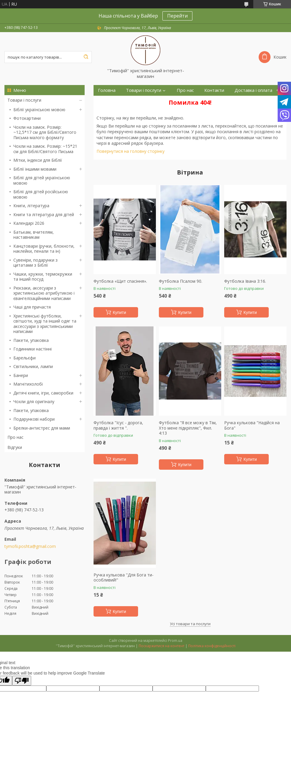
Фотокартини (27, 118)
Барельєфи (24, 358)
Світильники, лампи (33, 366)
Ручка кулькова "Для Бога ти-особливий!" (124, 577)
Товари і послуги (24, 100)
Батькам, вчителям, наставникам (33, 234)
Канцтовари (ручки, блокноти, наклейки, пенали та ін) (44, 248)
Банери (20, 375)
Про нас (15, 437)
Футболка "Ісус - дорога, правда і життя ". (118, 425)
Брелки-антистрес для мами (41, 428)
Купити (119, 312)
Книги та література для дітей (43, 214)
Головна (107, 90)
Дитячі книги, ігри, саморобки (43, 393)
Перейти (177, 15)
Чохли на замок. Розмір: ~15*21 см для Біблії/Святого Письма (45, 148)
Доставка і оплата (253, 90)
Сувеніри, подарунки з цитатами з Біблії (35, 262)
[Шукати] (86, 57)
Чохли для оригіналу (33, 401)
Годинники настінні (32, 349)
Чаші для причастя (32, 307)
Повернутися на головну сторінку (131, 151)
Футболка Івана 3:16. (245, 281)
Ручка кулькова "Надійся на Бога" (252, 425)
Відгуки (14, 447)
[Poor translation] (21, 681)
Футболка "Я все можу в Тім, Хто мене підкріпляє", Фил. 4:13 (188, 428)
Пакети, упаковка (31, 340)
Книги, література (31, 205)
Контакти (214, 90)
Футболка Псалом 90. (180, 281)
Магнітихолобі (28, 384)
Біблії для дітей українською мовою (41, 180)
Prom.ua (175, 640)
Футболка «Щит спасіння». (120, 281)
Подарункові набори (34, 419)
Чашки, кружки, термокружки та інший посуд (42, 276)
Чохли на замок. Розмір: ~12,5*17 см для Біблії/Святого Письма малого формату (44, 132)
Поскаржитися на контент (161, 645)
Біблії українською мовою (39, 109)
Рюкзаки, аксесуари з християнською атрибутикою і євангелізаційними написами (44, 293)
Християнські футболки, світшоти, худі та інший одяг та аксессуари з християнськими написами (44, 323)
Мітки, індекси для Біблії (37, 160)
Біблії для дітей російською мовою (40, 194)
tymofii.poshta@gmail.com (30, 546)
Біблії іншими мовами (34, 169)
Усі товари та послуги (190, 623)
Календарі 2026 (28, 223)
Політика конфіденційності (211, 645)
